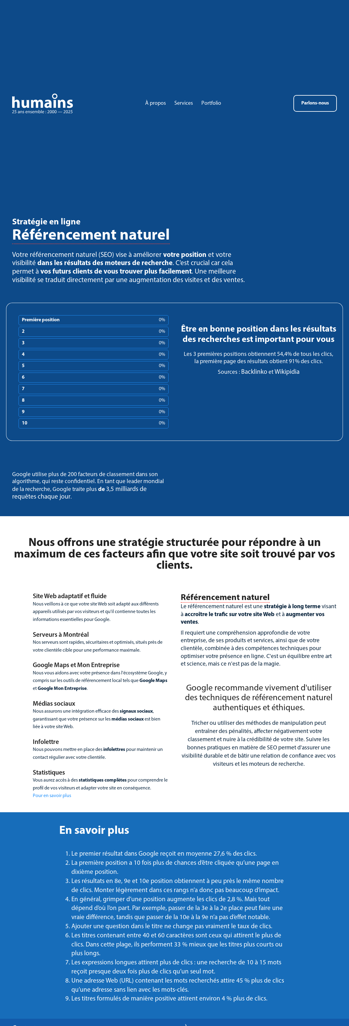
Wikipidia (287, 372)
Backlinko (254, 372)
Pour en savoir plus (52, 795)
